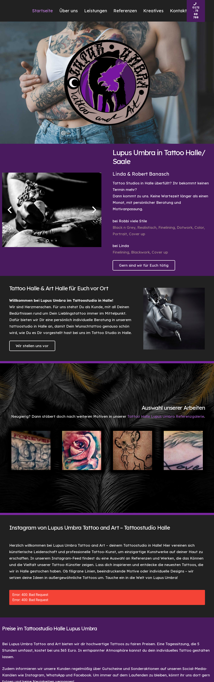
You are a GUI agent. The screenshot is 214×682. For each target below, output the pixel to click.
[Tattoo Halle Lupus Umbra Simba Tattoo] (132, 450)
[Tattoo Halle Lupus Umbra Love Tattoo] (183, 450)
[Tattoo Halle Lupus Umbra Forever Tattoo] (31, 450)
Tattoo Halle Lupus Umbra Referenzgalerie (165, 416)
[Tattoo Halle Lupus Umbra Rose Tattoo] (81, 450)
